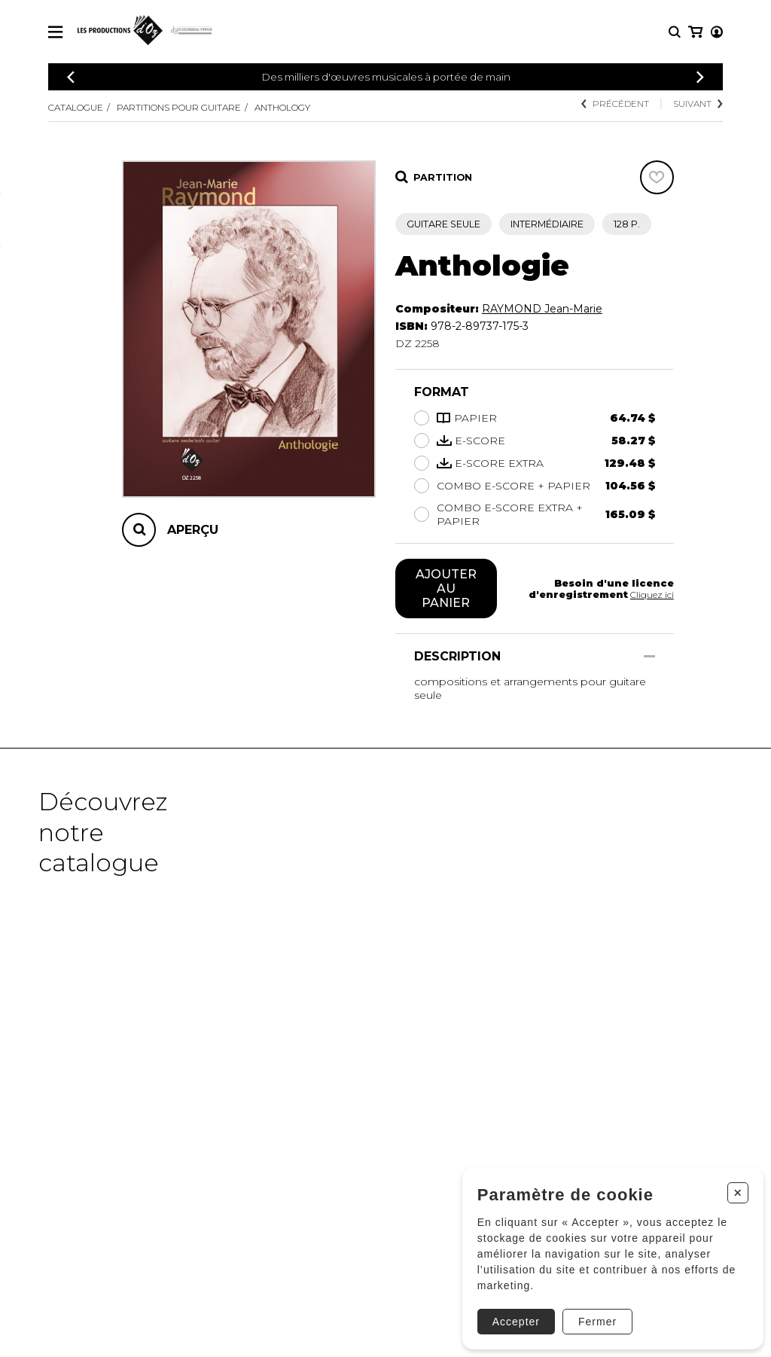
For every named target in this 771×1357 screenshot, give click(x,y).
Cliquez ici (651, 595)
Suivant (697, 103)
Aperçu (192, 530)
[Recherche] (675, 32)
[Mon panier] (716, 32)
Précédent (612, 103)
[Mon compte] (694, 32)
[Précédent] (71, 77)
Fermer (590, 1314)
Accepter (508, 1314)
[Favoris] (657, 177)
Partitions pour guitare (186, 107)
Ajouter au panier (446, 589)
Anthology (295, 107)
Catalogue (78, 107)
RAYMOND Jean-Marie (542, 309)
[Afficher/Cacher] (649, 658)
